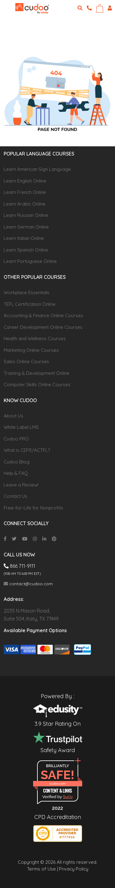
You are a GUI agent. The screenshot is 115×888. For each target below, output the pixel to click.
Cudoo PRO (16, 439)
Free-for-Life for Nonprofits (33, 508)
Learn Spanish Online (26, 250)
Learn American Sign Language (37, 169)
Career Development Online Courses (43, 327)
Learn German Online (26, 227)
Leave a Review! (21, 485)
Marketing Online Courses (31, 350)
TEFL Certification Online (30, 304)
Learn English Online (25, 181)
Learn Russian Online (26, 215)
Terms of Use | (42, 869)
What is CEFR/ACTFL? (27, 450)
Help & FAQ (16, 473)
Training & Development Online (36, 373)
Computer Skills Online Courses (37, 384)
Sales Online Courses (26, 361)
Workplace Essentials (26, 292)
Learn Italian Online (24, 238)
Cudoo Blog (16, 462)
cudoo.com (57, 783)
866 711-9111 (19, 566)
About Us (13, 416)
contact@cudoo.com (28, 583)
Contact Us (15, 496)
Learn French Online (25, 192)
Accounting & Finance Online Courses (43, 315)
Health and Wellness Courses (35, 338)
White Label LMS (21, 427)
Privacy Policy (73, 869)
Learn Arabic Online (24, 204)
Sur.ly (68, 796)
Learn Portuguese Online (30, 261)
